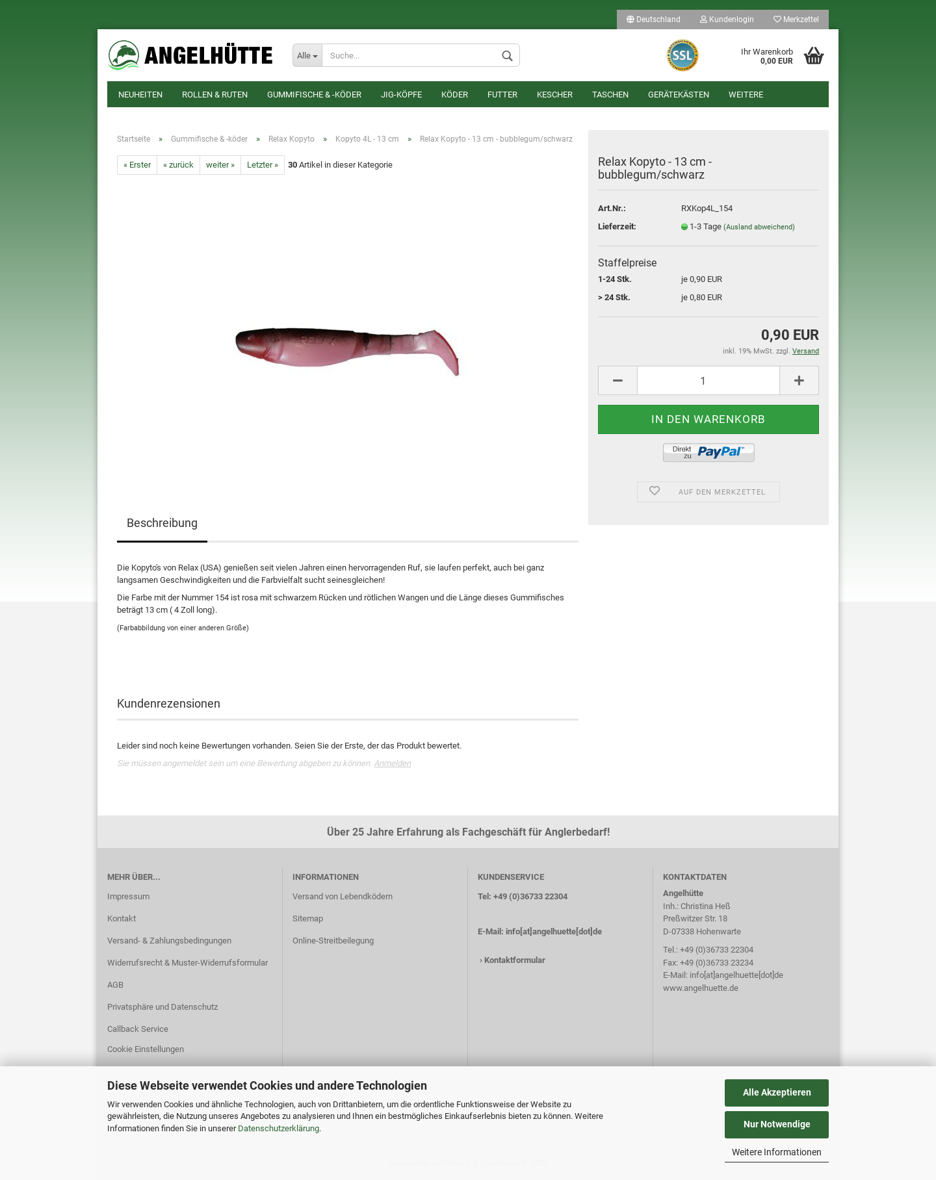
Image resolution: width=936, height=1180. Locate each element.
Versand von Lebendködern (342, 896)
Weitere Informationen (777, 1152)
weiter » (220, 165)
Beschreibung (162, 523)
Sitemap (307, 918)
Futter (502, 94)
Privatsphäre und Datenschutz (162, 1007)
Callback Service (137, 1029)
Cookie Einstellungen (145, 1049)
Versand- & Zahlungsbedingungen (169, 940)
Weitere (746, 94)
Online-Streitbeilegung (333, 940)
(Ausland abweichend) (759, 227)
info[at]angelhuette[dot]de (554, 931)
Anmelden (392, 763)
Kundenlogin (727, 19)
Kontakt (121, 918)
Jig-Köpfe (401, 94)
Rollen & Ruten (215, 94)
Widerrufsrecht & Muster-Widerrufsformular (187, 963)
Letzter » (262, 165)
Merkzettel (796, 19)
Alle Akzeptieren (777, 1092)
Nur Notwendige (777, 1124)
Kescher (555, 94)
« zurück (178, 165)
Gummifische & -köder (314, 94)
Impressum (128, 896)
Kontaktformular (514, 960)
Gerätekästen (678, 94)
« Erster (137, 165)
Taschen (610, 94)
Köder (454, 94)
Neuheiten (140, 94)
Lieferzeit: (617, 226)
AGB (115, 985)
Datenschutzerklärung (278, 1128)
